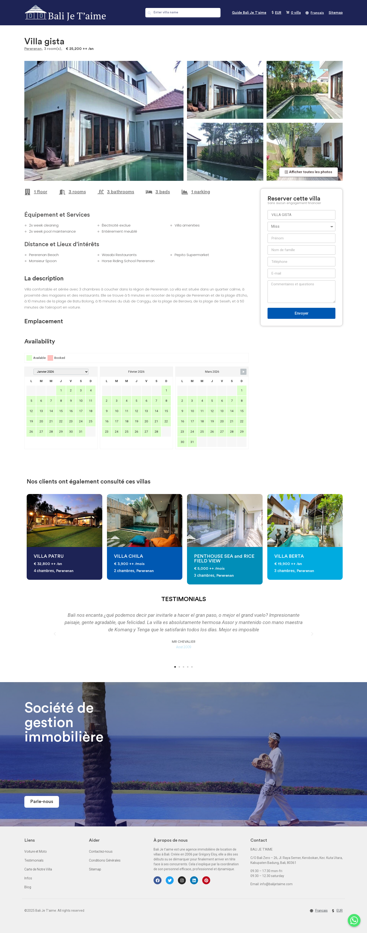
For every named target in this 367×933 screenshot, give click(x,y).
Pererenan (33, 49)
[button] (308, 172)
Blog (27, 887)
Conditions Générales (105, 860)
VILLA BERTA (289, 556)
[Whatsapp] (354, 920)
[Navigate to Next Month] (243, 372)
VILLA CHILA (128, 556)
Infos (28, 878)
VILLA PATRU (49, 556)
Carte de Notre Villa (38, 869)
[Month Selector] (60, 372)
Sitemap (336, 13)
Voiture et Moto (35, 851)
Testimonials (34, 860)
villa (296, 13)
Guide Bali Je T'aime (249, 13)
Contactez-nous (101, 851)
